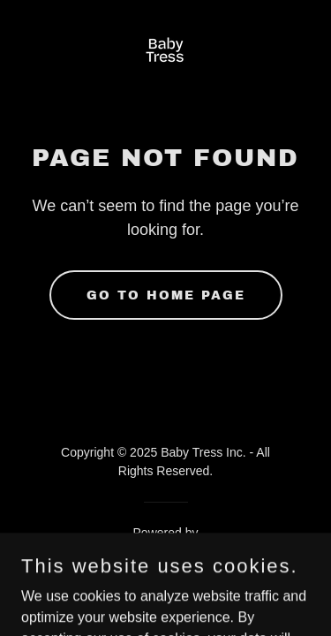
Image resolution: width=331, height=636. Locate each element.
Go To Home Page (166, 295)
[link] (165, 53)
